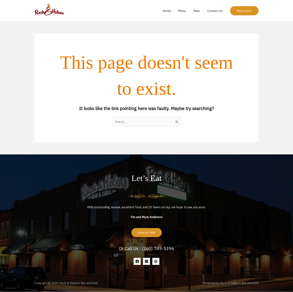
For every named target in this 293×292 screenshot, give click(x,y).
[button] (244, 10)
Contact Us (215, 11)
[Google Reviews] (155, 261)
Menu (186, 11)
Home (172, 11)
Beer (199, 11)
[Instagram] (146, 261)
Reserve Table (146, 233)
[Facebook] (137, 261)
